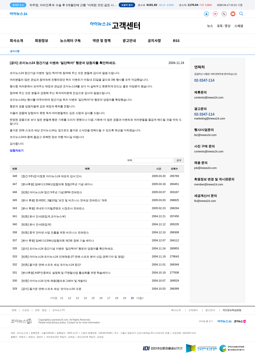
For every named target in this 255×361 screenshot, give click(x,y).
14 (85, 298)
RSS (176, 40)
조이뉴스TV (58, 310)
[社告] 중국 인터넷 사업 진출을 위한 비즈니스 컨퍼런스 (55, 232)
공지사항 (154, 40)
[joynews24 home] (240, 321)
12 (69, 298)
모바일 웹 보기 (206, 321)
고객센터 (193, 310)
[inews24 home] (224, 321)
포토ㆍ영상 (41, 310)
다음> (140, 298)
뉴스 (210, 25)
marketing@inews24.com (209, 118)
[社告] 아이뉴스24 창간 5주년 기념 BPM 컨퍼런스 (52, 192)
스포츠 (25, 310)
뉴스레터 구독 (70, 40)
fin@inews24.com (205, 200)
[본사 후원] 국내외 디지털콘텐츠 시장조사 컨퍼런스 (53, 208)
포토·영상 (223, 25)
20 (132, 298)
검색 (179, 160)
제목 (150, 160)
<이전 (53, 298)
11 (61, 298)
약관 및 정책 (102, 40)
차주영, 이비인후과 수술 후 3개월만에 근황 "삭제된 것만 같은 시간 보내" (77, 5)
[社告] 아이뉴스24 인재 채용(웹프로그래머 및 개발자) (54, 280)
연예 (14, 310)
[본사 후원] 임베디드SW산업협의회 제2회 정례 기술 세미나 (58, 240)
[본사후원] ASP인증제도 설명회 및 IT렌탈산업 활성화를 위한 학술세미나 (66, 272)
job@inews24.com (205, 167)
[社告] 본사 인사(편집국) (36, 224)
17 (108, 298)
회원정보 (41, 40)
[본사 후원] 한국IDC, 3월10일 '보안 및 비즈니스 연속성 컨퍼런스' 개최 (64, 200)
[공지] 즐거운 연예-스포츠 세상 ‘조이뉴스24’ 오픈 (51, 288)
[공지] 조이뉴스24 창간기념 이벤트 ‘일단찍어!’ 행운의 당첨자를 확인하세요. (68, 248)
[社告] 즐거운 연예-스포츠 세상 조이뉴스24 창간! (51, 264)
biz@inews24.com (205, 134)
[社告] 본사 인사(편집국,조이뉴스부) (44, 216)
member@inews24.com (208, 184)
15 (93, 298)
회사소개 (16, 40)
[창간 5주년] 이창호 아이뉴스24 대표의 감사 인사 (52, 176)
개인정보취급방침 (231, 310)
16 (101, 298)
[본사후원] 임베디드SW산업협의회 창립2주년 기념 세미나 (57, 184)
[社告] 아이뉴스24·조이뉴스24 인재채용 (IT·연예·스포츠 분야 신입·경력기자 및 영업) (73, 256)
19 (124, 298)
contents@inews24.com (208, 97)
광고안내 (129, 40)
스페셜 (238, 25)
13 (77, 298)
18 (116, 298)
